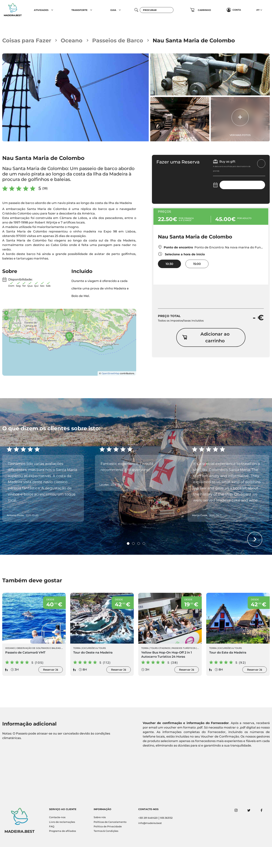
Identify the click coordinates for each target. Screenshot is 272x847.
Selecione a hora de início (181, 254)
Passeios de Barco (117, 40)
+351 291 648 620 (148, 817)
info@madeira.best (150, 823)
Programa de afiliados (62, 831)
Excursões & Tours (94, 648)
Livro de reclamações (62, 822)
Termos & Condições (106, 831)
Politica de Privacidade (108, 826)
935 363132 (166, 817)
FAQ (51, 826)
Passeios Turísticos (184, 648)
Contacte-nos (57, 817)
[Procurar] (156, 10)
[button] (52, 9)
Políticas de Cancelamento (110, 822)
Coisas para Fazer (26, 40)
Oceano (71, 40)
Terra (77, 648)
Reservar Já (50, 669)
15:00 (197, 264)
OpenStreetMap (110, 373)
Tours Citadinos (160, 648)
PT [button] (257, 10)
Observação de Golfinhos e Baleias (38, 648)
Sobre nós (100, 817)
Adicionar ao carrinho (206, 337)
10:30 (169, 264)
